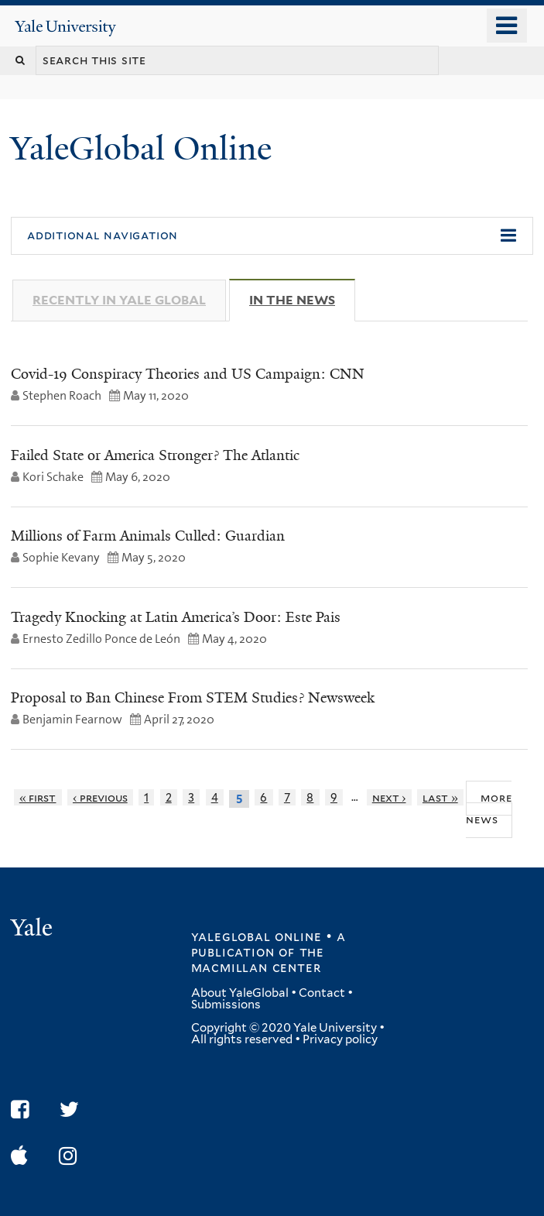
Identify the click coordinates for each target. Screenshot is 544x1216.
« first (37, 797)
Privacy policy (340, 1039)
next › (389, 797)
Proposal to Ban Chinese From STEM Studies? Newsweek (193, 698)
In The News (302, 299)
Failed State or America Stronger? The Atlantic (155, 455)
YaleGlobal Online (141, 148)
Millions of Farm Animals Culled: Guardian (148, 536)
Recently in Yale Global (119, 300)
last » (440, 797)
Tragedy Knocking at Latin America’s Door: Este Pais (175, 617)
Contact (322, 993)
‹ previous (100, 797)
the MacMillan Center (258, 959)
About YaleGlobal (240, 993)
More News (488, 808)
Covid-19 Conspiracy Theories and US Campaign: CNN (187, 374)
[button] (272, 236)
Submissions (226, 1005)
